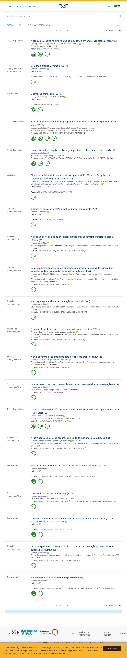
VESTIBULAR (70, 476)
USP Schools (30, 6)
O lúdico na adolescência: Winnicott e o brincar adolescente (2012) (64, 209)
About (18, 6)
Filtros (10, 25)
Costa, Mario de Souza (76, 184)
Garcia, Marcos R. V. (38, 416)
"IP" (21, 25)
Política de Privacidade (84, 633)
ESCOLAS (42, 529)
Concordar (112, 649)
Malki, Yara (77, 441)
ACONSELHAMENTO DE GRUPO (50, 133)
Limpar (119, 25)
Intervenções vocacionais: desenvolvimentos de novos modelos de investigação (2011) (75, 384)
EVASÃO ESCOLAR (66, 158)
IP (56, 46)
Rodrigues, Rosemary (39, 97)
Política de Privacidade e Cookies (50, 653)
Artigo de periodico (15, 40)
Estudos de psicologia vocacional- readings (53, 390)
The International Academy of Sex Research (54, 418)
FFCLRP (46, 187)
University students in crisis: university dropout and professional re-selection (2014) (73, 150)
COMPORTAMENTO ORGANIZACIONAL (78, 588)
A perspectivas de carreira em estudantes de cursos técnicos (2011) (65, 329)
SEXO (50, 421)
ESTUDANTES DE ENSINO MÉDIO (51, 476)
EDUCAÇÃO (82, 251)
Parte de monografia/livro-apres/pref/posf (14, 68)
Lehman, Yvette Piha (39, 69)
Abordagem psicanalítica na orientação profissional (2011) (60, 301)
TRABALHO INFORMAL (62, 421)
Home (9, 6)
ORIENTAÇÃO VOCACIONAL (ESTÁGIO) (76, 501)
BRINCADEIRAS (58, 220)
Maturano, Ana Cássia (39, 521)
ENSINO (50, 529)
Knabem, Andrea (66, 181)
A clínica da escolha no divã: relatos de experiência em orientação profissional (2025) (74, 41)
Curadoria (11, 175)
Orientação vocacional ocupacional (50, 499)
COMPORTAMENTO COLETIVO (50, 588)
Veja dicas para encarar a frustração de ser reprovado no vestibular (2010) (68, 465)
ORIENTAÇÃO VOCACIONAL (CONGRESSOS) (55, 192)
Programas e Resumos (46, 555)
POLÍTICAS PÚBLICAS (105, 158)
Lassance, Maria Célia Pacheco (55, 184)
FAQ (73, 634)
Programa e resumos (45, 246)
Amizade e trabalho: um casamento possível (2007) (57, 577)
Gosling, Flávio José (38, 44)
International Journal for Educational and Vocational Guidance (61, 130)
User (108, 6)
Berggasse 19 (42, 46)
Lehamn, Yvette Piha (89, 44)
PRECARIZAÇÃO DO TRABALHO (73, 77)
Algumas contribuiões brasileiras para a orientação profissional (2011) (66, 356)
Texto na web (12, 93)
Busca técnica (107, 633)
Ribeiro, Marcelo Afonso (59, 274)
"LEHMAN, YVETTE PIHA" (39, 25)
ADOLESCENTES (44, 220)
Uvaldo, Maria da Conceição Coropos (45, 181)
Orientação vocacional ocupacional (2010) (52, 493)
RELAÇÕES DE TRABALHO (104, 588)
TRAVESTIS (42, 421)
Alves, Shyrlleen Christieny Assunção (45, 332)
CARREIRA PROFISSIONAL (96, 77)
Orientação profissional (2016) (46, 94)
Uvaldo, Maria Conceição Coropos (63, 128)
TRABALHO (65, 284)
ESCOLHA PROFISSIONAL (48, 158)
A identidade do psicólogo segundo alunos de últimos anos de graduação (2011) (71, 438)
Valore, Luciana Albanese (104, 181)
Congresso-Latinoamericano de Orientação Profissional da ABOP (94, 555)
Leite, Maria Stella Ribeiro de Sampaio (64, 44)
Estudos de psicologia (45, 156)
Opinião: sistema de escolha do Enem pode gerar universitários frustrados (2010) (72, 518)
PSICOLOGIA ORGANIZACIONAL (104, 501)
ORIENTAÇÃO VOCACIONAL (49, 49)
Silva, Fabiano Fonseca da (86, 128)
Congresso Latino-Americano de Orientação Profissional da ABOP (93, 246)
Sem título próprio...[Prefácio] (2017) (49, 66)
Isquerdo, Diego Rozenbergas (42, 441)
